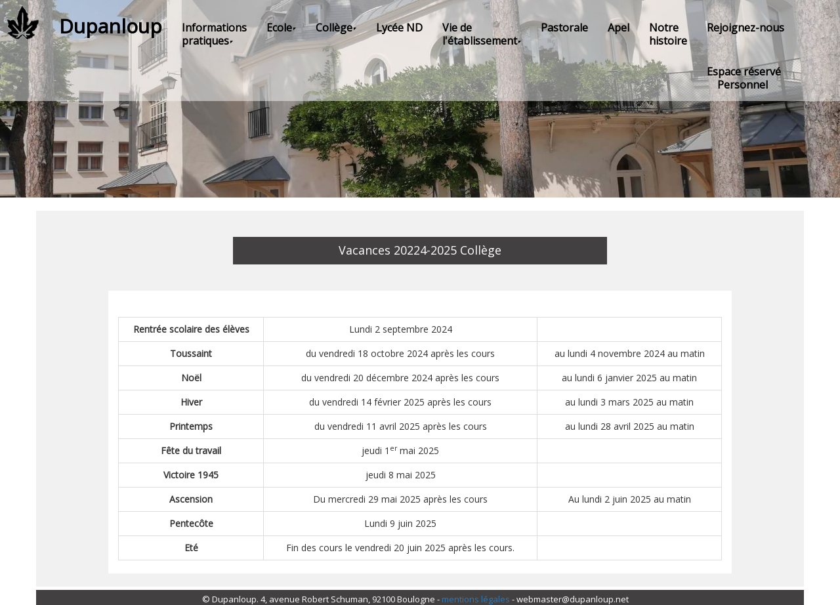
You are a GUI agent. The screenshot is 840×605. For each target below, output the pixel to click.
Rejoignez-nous (745, 27)
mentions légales (476, 599)
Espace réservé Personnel (744, 78)
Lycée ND (399, 27)
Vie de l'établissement (481, 34)
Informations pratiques (214, 34)
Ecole (281, 27)
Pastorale (564, 27)
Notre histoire (668, 34)
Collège (336, 27)
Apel (618, 27)
